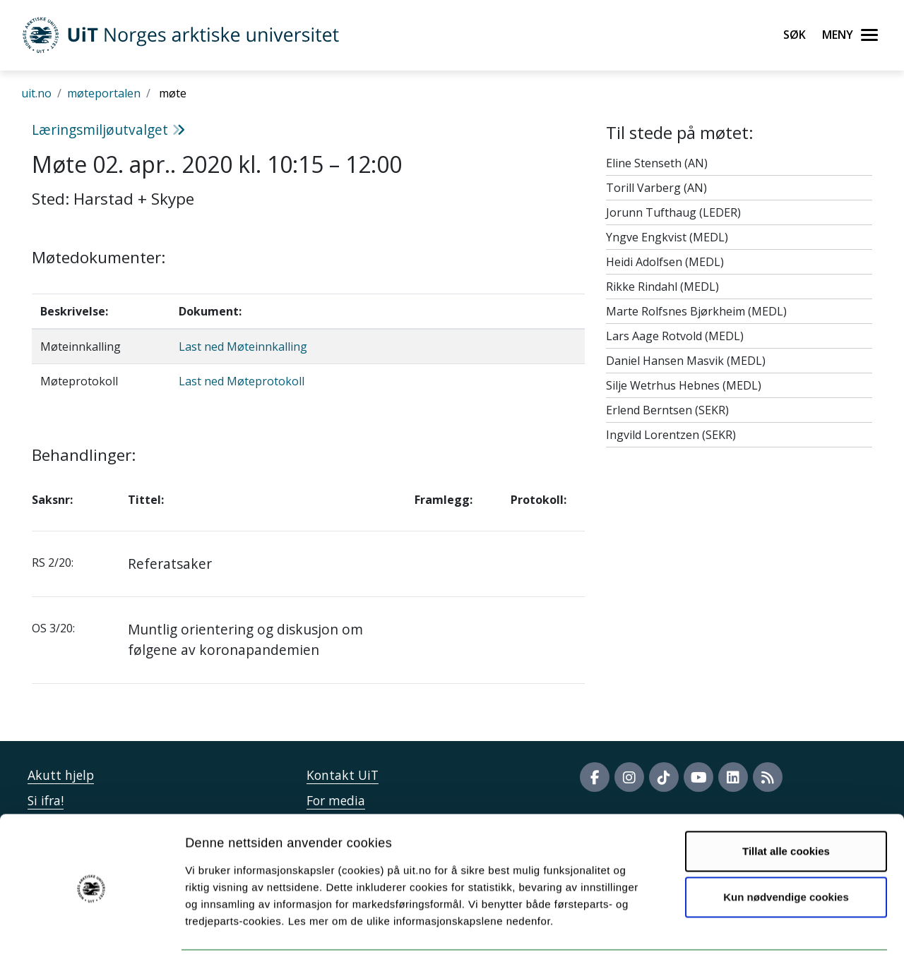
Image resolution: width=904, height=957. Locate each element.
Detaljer (752, 929)
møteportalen (104, 93)
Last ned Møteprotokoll (241, 381)
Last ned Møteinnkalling (243, 346)
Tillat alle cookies (786, 802)
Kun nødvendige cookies (786, 848)
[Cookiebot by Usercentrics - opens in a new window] (91, 929)
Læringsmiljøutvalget (108, 129)
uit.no (36, 93)
